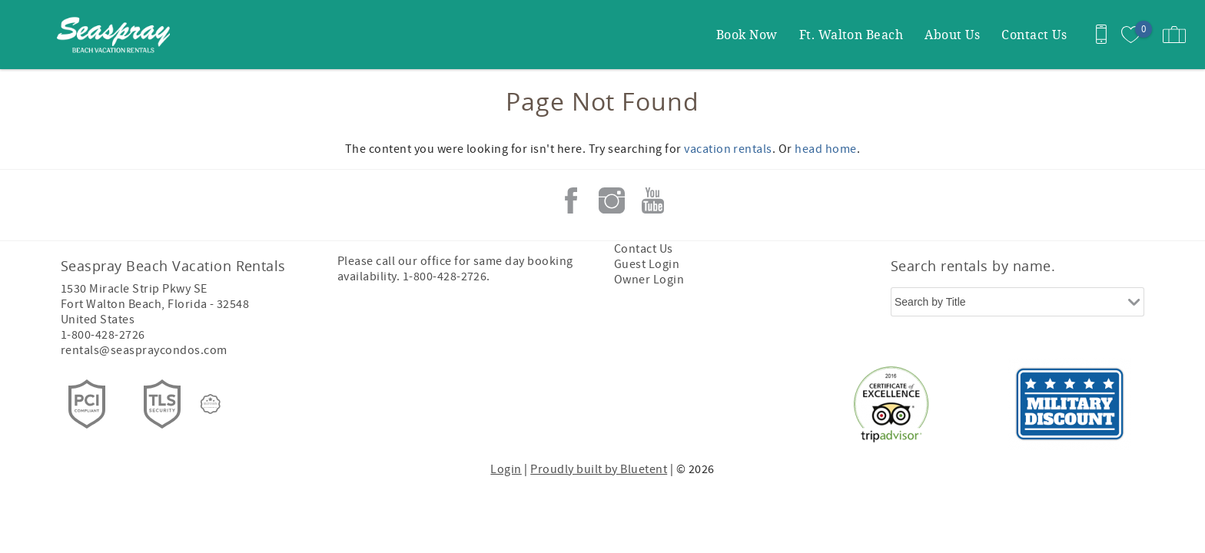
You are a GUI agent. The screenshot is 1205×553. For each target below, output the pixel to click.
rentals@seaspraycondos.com (144, 350)
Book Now (747, 34)
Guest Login (646, 264)
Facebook (571, 200)
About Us (952, 34)
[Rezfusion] (210, 404)
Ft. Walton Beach (851, 34)
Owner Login (649, 279)
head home (825, 149)
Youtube (652, 200)
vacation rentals (728, 149)
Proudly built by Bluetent (598, 469)
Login (505, 469)
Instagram (611, 200)
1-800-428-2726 (103, 335)
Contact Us (1034, 34)
